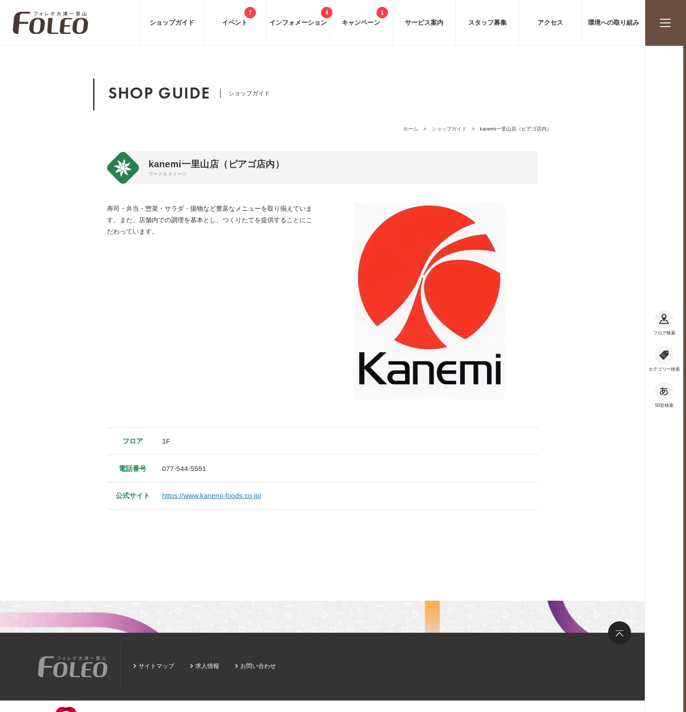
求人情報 (207, 666)
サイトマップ (156, 666)
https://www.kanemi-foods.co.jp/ (211, 495)
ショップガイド (449, 128)
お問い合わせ (258, 666)
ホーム (410, 128)
